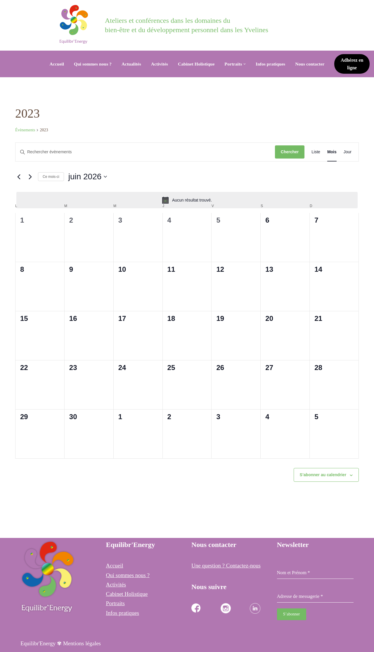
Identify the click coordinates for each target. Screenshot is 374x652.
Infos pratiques (272, 63)
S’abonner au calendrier (323, 474)
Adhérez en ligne (353, 64)
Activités (158, 63)
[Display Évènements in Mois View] (332, 152)
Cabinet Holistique (196, 63)
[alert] (187, 200)
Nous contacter (312, 63)
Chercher (290, 151)
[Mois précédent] (18, 176)
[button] (246, 64)
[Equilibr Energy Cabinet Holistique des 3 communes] (75, 24)
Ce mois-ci (51, 177)
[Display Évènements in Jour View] (348, 152)
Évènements (25, 130)
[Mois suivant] (30, 176)
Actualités (130, 63)
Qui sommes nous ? (90, 63)
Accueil (53, 63)
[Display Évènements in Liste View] (315, 152)
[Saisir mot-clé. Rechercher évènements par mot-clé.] (145, 152)
